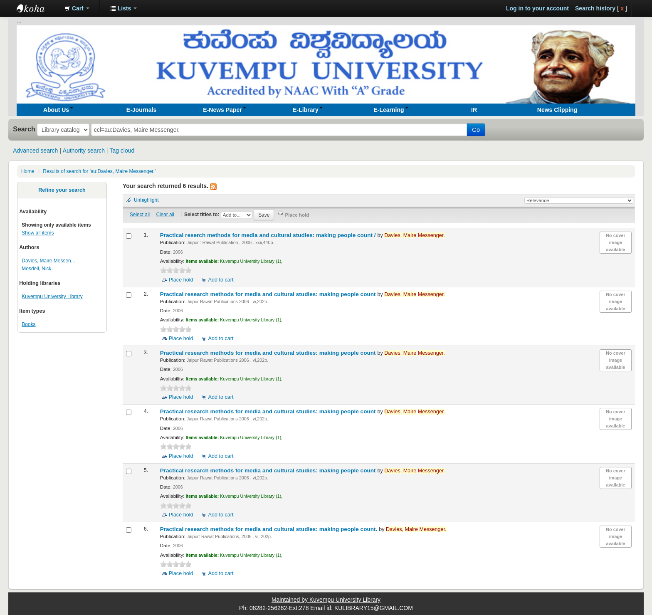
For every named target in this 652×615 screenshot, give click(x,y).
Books (28, 324)
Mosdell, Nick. (37, 269)
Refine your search (61, 190)
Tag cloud (121, 150)
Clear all (165, 214)
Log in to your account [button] (537, 8)
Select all (140, 214)
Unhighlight (146, 200)
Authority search (84, 150)
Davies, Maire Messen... (48, 261)
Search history (595, 8)
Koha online (37, 8)
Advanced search (35, 150)
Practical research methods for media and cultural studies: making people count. (269, 529)
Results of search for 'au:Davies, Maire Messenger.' (99, 171)
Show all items (38, 233)
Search (24, 129)
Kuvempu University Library (52, 296)
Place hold (181, 280)
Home (28, 171)
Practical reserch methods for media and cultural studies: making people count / (269, 235)
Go (476, 129)
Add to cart (221, 280)
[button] (77, 8)
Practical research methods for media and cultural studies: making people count (269, 294)
